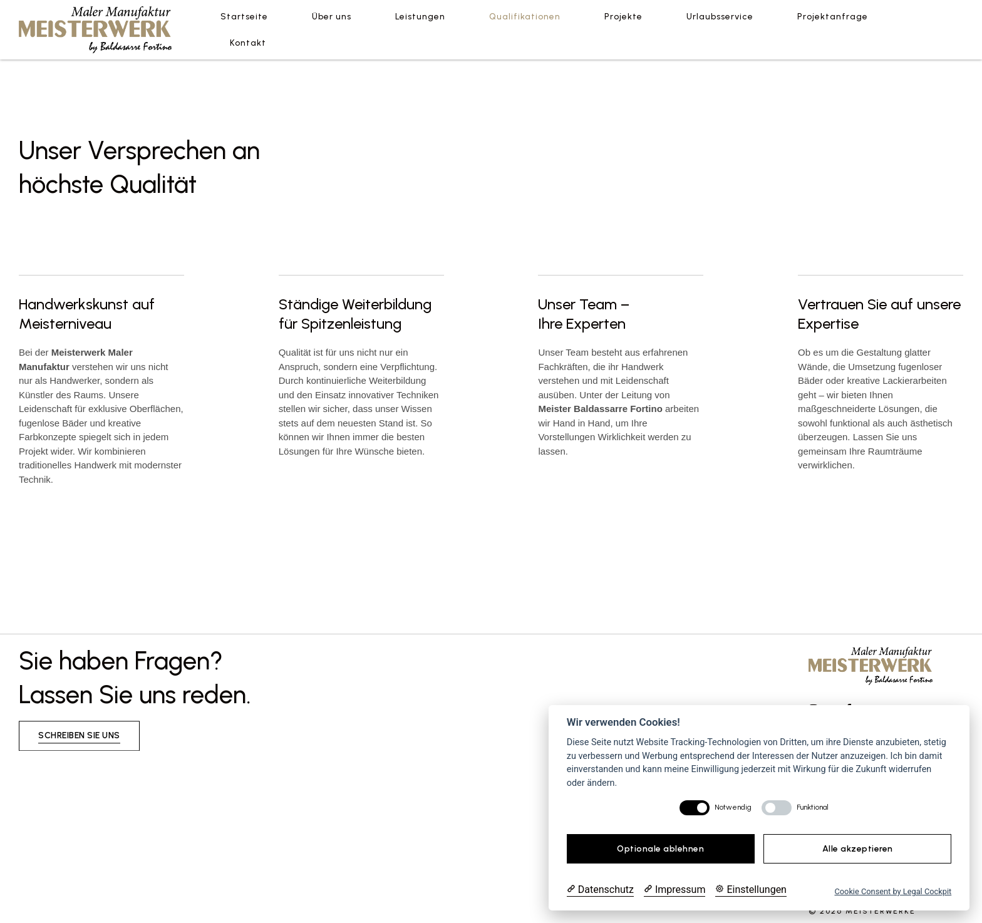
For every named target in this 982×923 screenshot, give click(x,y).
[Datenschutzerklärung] (600, 890)
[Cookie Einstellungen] (751, 890)
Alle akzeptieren (857, 848)
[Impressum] (674, 890)
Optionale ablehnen (660, 848)
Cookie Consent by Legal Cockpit (892, 891)
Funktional (813, 807)
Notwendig (733, 807)
